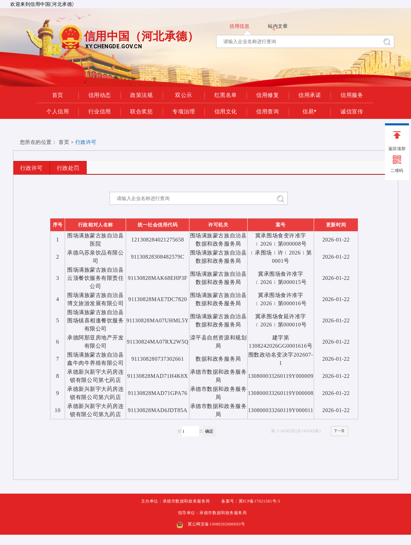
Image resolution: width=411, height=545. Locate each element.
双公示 (183, 94)
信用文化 (225, 111)
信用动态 (99, 94)
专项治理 (183, 111)
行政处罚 (68, 168)
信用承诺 (309, 94)
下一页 (339, 431)
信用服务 (351, 94)
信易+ (309, 111)
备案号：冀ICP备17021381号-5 (250, 501)
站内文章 (278, 26)
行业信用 (99, 111)
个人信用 (57, 111)
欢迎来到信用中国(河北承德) (42, 4)
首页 (57, 94)
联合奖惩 (141, 111)
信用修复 (267, 94)
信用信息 (239, 26)
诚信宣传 (351, 111)
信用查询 (267, 111)
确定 (209, 431)
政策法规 (141, 94)
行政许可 (31, 168)
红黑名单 (225, 94)
